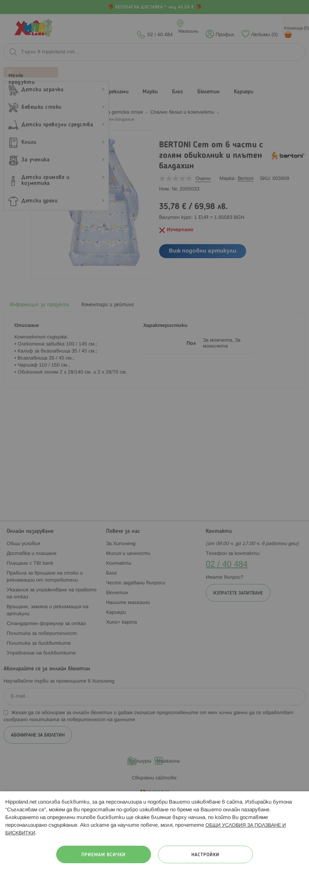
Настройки (205, 855)
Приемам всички (103, 855)
